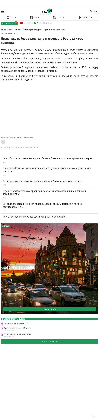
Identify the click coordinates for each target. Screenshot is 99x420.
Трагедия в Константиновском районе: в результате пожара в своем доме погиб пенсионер (47, 170)
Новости (34, 17)
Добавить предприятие (49, 341)
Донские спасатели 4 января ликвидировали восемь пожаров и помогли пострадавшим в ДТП (43, 205)
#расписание (28, 137)
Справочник (59, 17)
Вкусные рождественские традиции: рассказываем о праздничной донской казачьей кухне (44, 192)
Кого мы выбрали (18, 267)
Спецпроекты (85, 17)
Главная (11, 17)
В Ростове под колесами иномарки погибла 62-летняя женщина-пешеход (43, 180)
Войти (95, 11)
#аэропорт (4, 137)
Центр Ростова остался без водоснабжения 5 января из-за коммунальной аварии (47, 158)
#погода (13, 137)
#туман (19, 137)
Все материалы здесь (49, 309)
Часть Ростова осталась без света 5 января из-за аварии (34, 216)
